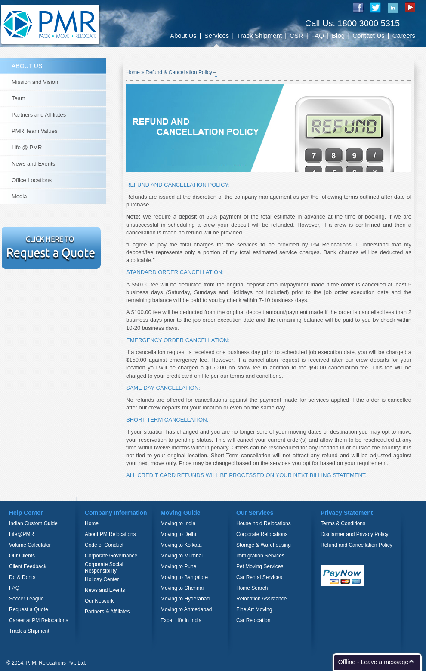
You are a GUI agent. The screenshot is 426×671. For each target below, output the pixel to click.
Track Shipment (259, 35)
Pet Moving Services (259, 566)
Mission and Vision (35, 82)
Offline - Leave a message (373, 662)
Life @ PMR (27, 147)
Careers (403, 35)
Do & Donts (22, 577)
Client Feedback (27, 566)
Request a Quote (28, 609)
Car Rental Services (259, 577)
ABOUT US (27, 65)
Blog (338, 35)
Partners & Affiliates (107, 612)
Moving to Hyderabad (185, 599)
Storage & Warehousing (263, 545)
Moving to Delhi (178, 534)
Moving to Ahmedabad (186, 609)
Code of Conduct (104, 545)
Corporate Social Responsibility (104, 567)
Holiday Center (102, 579)
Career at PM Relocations (38, 620)
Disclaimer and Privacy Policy (354, 534)
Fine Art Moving (254, 609)
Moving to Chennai (182, 588)
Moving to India (178, 523)
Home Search (252, 588)
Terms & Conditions (343, 523)
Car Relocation (253, 620)
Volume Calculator (30, 545)
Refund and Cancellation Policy (356, 545)
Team (18, 98)
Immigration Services (260, 556)
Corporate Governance (111, 556)
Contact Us (368, 35)
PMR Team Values (34, 131)
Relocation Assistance (261, 599)
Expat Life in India (181, 620)
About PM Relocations (110, 534)
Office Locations (32, 180)
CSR (296, 35)
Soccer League (26, 599)
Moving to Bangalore (184, 577)
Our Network (99, 601)
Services (216, 35)
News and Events (33, 163)
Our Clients (22, 556)
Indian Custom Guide (33, 523)
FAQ (317, 35)
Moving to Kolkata (181, 545)
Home (133, 72)
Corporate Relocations (261, 534)
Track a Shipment (29, 631)
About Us (183, 35)
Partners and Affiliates (39, 114)
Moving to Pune (178, 566)
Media (19, 196)
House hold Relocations (263, 523)
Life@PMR (21, 534)
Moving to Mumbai (182, 556)
